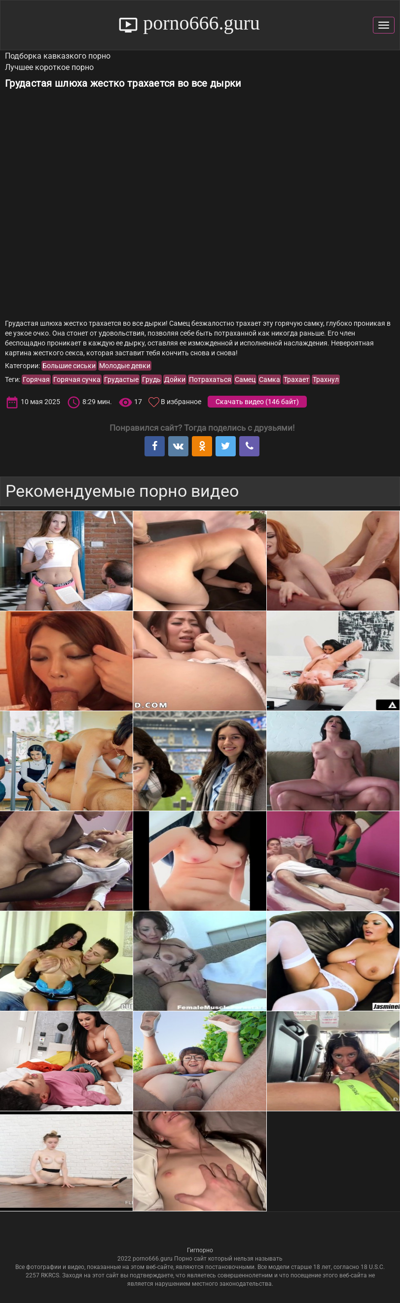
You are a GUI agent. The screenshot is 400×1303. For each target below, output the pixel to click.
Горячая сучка (77, 379)
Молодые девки (124, 366)
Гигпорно (200, 1250)
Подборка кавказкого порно (57, 56)
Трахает (296, 379)
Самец (245, 379)
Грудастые (121, 379)
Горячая (36, 379)
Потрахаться (210, 379)
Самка (269, 379)
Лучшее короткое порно (49, 67)
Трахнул (326, 379)
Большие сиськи (69, 366)
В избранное (181, 402)
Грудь (151, 379)
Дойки (174, 379)
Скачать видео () (257, 402)
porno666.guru (199, 23)
